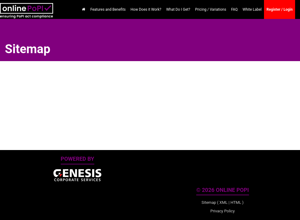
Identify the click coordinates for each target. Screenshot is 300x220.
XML (223, 202)
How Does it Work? (146, 9)
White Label (252, 9)
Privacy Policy (222, 211)
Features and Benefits (108, 9)
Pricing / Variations (210, 9)
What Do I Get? (178, 9)
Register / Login (279, 9)
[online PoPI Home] (26, 7)
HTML (235, 202)
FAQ (234, 9)
